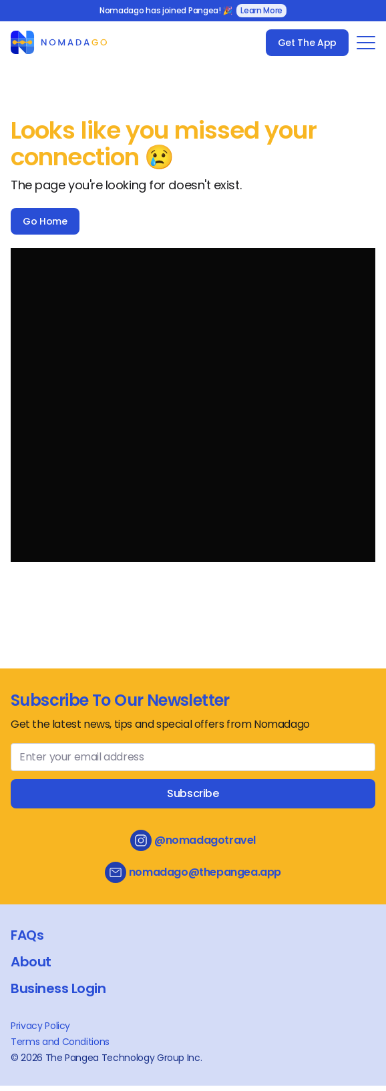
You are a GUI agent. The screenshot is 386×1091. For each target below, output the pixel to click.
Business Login (58, 988)
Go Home (45, 221)
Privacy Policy (40, 1025)
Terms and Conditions (60, 1041)
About (31, 961)
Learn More (261, 10)
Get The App (307, 42)
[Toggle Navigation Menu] (366, 42)
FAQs (27, 935)
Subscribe (192, 793)
